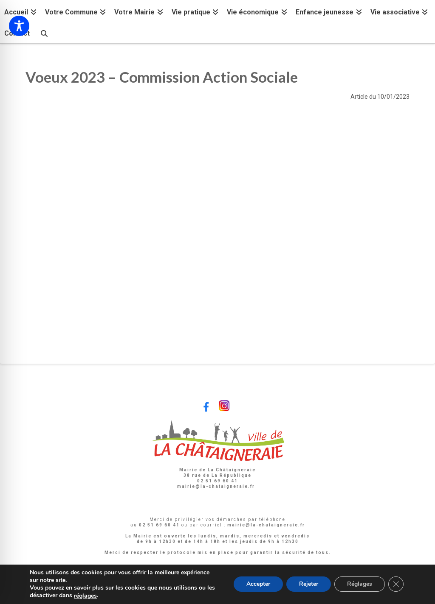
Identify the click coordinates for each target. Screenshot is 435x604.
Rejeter (308, 584)
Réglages (359, 584)
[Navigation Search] (44, 32)
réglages (85, 596)
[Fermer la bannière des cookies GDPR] (396, 584)
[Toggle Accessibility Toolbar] (19, 26)
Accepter (258, 584)
